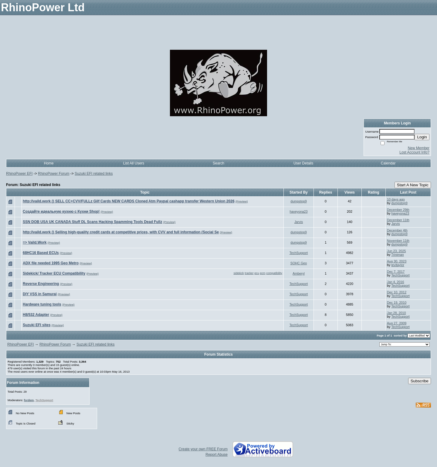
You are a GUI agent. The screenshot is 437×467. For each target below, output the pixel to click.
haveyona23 (299, 211)
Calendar (388, 163)
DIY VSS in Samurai (40, 294)
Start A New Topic (413, 185)
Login (422, 137)
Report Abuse (216, 454)
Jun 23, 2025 (396, 251)
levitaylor (397, 265)
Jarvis (298, 222)
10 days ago (396, 199)
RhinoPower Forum (53, 173)
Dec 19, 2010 (396, 302)
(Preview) (241, 201)
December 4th (397, 230)
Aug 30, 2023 (396, 261)
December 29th (398, 210)
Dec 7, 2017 (396, 271)
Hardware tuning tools (42, 304)
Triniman (397, 254)
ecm (262, 273)
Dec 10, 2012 (396, 292)
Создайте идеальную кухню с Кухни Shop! (61, 211)
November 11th (398, 240)
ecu (256, 273)
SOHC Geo (298, 263)
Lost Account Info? (414, 152)
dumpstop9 (298, 201)
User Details (303, 163)
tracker (249, 273)
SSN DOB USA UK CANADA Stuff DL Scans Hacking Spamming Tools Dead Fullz (92, 222)
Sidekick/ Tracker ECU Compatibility (54, 273)
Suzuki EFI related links (94, 173)
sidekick (238, 273)
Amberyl (299, 273)
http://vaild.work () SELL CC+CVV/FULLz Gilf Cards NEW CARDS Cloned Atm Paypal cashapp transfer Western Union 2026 (129, 201)
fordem (29, 400)
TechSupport (299, 253)
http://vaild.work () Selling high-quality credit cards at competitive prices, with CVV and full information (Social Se (121, 232)
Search (218, 163)
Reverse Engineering (41, 284)
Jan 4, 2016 (395, 282)
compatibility (274, 273)
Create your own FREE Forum (203, 449)
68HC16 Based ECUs (41, 253)
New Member (418, 148)
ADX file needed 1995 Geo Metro (51, 263)
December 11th (398, 220)
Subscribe (420, 381)
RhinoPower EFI (19, 173)
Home (49, 163)
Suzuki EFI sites (36, 325)
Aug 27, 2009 (396, 323)
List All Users (133, 163)
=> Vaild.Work (34, 242)
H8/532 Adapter (36, 315)
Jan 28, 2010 (396, 313)
